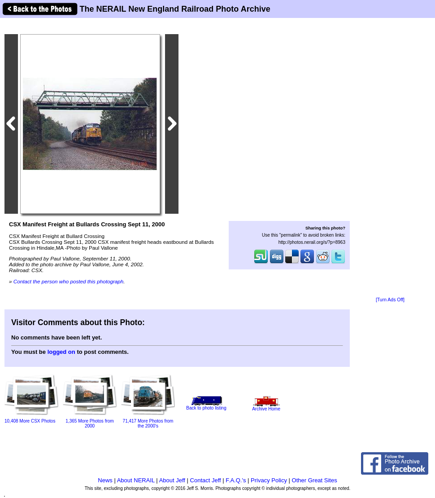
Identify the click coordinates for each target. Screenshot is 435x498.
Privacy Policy (269, 480)
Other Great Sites (314, 480)
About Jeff (172, 480)
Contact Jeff (205, 480)
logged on (61, 351)
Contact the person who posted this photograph (68, 281)
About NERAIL (136, 480)
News (105, 480)
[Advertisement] (390, 158)
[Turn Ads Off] (390, 299)
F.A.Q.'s (236, 480)
